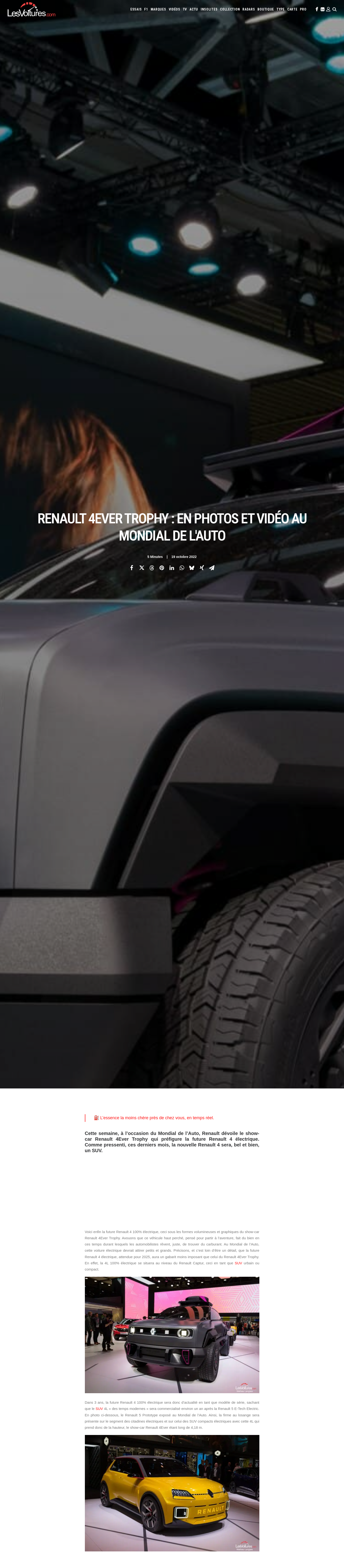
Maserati (252, 1401)
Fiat (224, 1395)
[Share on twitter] (142, 84)
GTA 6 (101, 1427)
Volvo (181, 1414)
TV (185, 9)
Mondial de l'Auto (133, 1247)
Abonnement (22, 1398)
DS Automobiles (197, 1395)
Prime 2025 (300, 1427)
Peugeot (202, 1408)
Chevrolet (297, 1389)
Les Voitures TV (108, 1389)
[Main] (172, 1313)
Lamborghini (185, 1401)
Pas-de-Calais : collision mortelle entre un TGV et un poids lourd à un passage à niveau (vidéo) (77, 1488)
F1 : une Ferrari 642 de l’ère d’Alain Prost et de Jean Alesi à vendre (57, 1526)
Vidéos (174, 9)
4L (88, 1247)
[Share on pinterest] (162, 84)
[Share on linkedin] (172, 84)
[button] (316, 9)
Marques (158, 9)
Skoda (269, 1408)
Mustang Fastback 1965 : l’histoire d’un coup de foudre (219, 1494)
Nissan (320, 1401)
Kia (298, 1395)
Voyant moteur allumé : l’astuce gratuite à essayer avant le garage (228, 1519)
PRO (303, 9)
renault (159, 1247)
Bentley (252, 1389)
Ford (233, 1395)
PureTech (183, 1434)
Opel (180, 1408)
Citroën (312, 1389)
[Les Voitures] (31, 9)
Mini (310, 1401)
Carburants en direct (206, 1434)
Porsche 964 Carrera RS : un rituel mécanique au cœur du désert (228, 1526)
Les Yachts (105, 1406)
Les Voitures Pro (109, 1398)
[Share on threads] (152, 84)
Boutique (265, 9)
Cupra (324, 1389)
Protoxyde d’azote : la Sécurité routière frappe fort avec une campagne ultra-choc (69, 1494)
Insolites (209, 9)
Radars (248, 9)
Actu (194, 9)
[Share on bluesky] (192, 84)
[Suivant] (267, 1312)
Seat (259, 1408)
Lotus (240, 1401)
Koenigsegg (310, 1395)
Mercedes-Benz (295, 1401)
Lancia (201, 1401)
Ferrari (215, 1395)
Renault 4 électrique (208, 1247)
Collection (230, 9)
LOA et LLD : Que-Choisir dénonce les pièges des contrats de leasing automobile (68, 1519)
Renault (230, 1408)
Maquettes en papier (223, 1427)
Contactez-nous (24, 1414)
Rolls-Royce (246, 1408)
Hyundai (256, 1395)
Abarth (182, 1389)
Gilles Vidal (105, 1247)
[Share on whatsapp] (182, 84)
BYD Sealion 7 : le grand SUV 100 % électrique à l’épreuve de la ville (58, 1513)
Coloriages (247, 1427)
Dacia (180, 1395)
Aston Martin (227, 1389)
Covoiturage (273, 1427)
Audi (242, 1389)
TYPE (281, 9)
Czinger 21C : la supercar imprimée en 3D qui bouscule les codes (228, 1513)
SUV (238, 295)
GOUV (287, 1427)
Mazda (265, 1401)
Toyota (301, 1408)
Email (198, 1342)
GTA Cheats (105, 1435)
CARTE (292, 9)
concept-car (237, 963)
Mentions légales (25, 1423)
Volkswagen (317, 1408)
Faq (15, 1406)
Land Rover (215, 1401)
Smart (279, 1408)
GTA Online (105, 1444)
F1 (146, 9)
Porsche (216, 1408)
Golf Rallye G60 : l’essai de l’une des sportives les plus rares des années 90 (236, 1501)
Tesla (289, 1408)
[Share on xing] (202, 84)
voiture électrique (240, 592)
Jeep (291, 1395)
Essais (136, 9)
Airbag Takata (319, 1427)
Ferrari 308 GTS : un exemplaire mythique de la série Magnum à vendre (60, 1501)
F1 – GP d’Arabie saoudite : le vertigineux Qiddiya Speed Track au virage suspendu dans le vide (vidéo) (82, 1507)
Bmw (264, 1389)
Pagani (190, 1408)
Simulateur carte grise (192, 1427)
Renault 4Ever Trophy (103, 1255)
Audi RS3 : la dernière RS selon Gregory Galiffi (213, 1507)
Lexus (229, 1401)
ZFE (259, 1427)
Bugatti (275, 1389)
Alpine (211, 1389)
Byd (285, 1389)
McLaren (277, 1401)
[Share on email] (212, 84)
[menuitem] (136, 9)
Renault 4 (178, 1247)
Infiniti (269, 1395)
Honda (243, 1395)
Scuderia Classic (108, 1414)
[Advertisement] (172, 218)
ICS (100, 1452)
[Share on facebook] (132, 84)
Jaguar (280, 1395)
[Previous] (76, 1312)
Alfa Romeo (197, 1389)
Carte (17, 1389)
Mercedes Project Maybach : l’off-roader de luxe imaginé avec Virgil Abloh (234, 1488)
